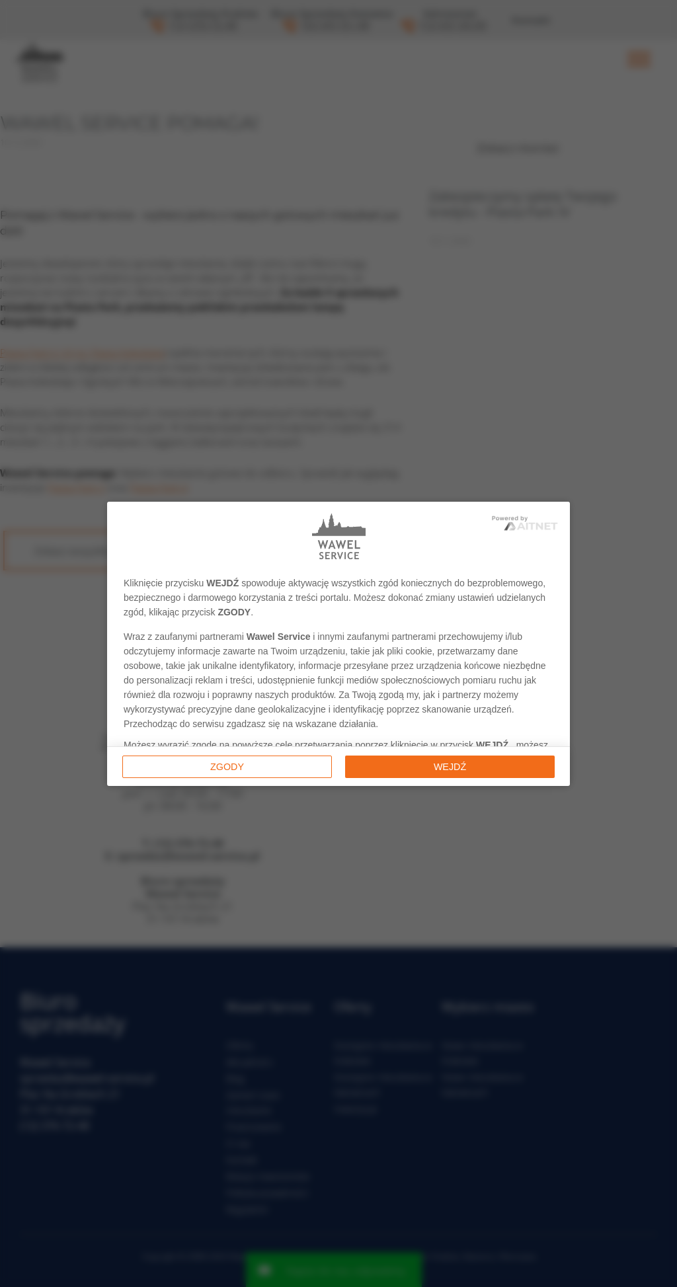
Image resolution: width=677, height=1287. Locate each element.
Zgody (227, 766)
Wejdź (450, 766)
